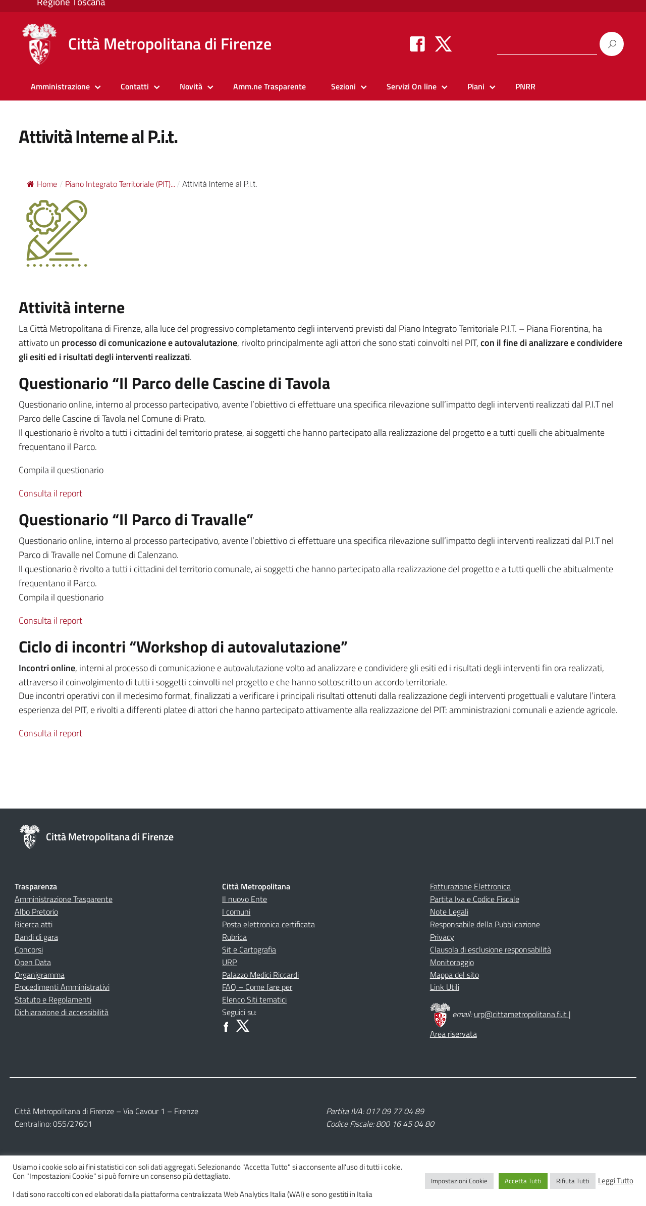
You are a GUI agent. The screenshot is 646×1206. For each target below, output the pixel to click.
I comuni (236, 912)
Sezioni (343, 86)
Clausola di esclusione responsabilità (490, 949)
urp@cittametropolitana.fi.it (521, 1014)
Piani (475, 86)
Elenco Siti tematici (254, 999)
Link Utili (444, 987)
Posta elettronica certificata (268, 924)
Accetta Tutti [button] (523, 1181)
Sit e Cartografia (249, 949)
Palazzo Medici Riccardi (260, 975)
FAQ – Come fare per (257, 987)
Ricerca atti (33, 924)
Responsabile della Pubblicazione (485, 924)
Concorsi (29, 949)
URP (229, 962)
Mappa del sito (454, 975)
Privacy (442, 937)
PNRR (525, 86)
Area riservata (453, 1034)
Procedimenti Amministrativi (62, 987)
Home (42, 184)
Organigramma (40, 975)
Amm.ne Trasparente (269, 86)
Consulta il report (50, 493)
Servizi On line (412, 86)
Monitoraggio (452, 962)
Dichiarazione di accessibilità (62, 1012)
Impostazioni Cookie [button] (459, 1181)
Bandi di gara (36, 937)
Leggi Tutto (615, 1180)
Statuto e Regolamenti (53, 999)
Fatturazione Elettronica (470, 886)
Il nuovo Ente (244, 899)
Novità (191, 86)
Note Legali (449, 912)
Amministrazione (60, 86)
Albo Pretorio (36, 912)
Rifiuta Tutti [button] (572, 1181)
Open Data (33, 962)
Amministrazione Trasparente (64, 899)
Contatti (135, 86)
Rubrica (234, 937)
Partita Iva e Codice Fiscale (474, 899)
